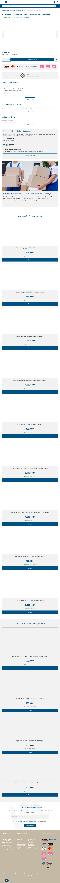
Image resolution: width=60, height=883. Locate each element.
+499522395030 (6, 845)
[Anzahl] (6, 59)
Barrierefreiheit (31, 845)
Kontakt (30, 847)
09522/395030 (10, 140)
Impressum (30, 844)
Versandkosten (14, 54)
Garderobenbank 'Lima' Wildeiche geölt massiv (30, 424)
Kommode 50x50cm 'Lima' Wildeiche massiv (30, 292)
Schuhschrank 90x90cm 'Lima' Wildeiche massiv (30, 556)
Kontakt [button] (5, 833)
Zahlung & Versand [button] (49, 833)
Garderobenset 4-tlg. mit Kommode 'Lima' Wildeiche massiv (30, 512)
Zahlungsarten (31, 839)
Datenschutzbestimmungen (30, 821)
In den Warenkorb (32, 59)
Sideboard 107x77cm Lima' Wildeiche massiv (30, 336)
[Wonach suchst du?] (29, 5)
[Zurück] (2, 416)
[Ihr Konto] (54, 2)
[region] (30, 34)
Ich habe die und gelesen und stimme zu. (31, 821)
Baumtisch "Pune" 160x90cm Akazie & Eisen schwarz (30, 698)
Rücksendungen (32, 840)
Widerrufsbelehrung (21, 844)
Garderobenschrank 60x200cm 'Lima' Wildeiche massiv (30, 380)
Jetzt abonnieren (30, 825)
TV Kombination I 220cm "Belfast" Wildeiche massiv (30, 783)
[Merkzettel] (6, 2)
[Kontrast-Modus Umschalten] (7, 880)
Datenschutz (31, 842)
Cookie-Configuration (33, 848)
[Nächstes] (57, 34)
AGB (22, 821)
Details (30, 260)
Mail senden (9, 145)
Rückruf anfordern (30, 155)
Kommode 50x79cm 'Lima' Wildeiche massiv (30, 248)
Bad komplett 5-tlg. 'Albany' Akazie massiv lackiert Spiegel (30, 656)
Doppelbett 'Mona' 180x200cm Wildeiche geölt (30, 740)
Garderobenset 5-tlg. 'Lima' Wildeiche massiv (30, 600)
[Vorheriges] (3, 34)
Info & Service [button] (22, 833)
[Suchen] (54, 5)
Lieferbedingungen (21, 845)
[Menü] (3, 2)
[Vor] (58, 416)
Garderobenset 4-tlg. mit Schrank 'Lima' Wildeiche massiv (30, 468)
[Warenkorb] (57, 2)
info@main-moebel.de (7, 846)
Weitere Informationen (11, 204)
